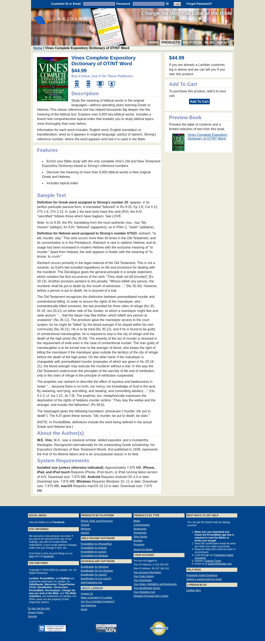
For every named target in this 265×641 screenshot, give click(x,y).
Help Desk (192, 42)
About (223, 42)
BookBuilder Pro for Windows (97, 570)
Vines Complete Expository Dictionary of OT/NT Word (207, 136)
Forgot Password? (199, 3)
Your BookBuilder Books (147, 588)
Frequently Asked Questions (201, 575)
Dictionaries (140, 528)
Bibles (137, 521)
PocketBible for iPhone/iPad (96, 543)
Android (85, 524)
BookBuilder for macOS (94, 574)
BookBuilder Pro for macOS (96, 578)
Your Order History (144, 576)
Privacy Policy (35, 612)
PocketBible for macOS (93, 551)
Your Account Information (147, 572)
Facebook (48, 556)
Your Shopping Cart (144, 592)
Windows (86, 528)
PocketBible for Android (94, 547)
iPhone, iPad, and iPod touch (97, 521)
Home (154, 42)
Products (170, 42)
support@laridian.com (220, 563)
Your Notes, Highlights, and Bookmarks (155, 584)
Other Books (140, 536)
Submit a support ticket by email (204, 579)
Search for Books (143, 549)
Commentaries (142, 524)
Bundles (138, 540)
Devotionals (140, 532)
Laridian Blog (193, 590)
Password (123, 3)
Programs (139, 544)
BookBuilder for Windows (94, 566)
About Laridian (92, 588)
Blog (209, 42)
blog (31, 556)
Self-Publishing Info (91, 582)
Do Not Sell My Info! (39, 608)
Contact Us (87, 593)
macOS (85, 532)
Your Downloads (143, 580)
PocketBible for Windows (94, 555)
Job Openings (88, 605)
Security (32, 616)
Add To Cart (199, 101)
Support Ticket (213, 560)
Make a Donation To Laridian (96, 597)
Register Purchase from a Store (151, 596)
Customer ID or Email (66, 3)
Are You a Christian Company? (98, 601)
